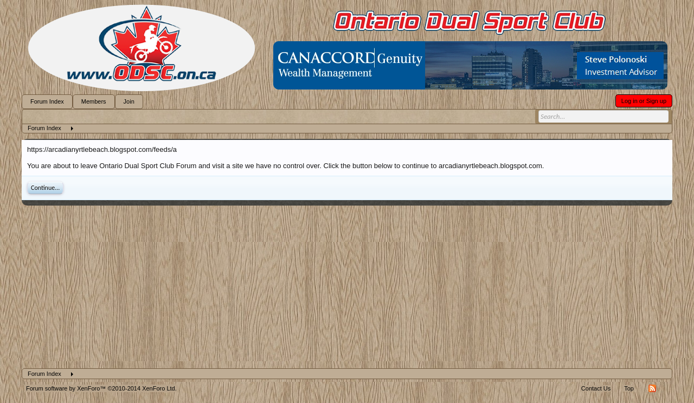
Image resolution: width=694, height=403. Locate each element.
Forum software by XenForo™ (101, 388)
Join (129, 101)
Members (93, 101)
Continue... (45, 187)
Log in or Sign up (643, 101)
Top (629, 388)
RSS (652, 388)
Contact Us (596, 388)
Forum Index (47, 101)
